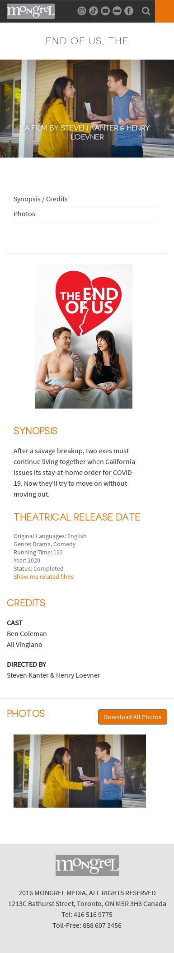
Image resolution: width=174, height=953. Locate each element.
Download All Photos (132, 717)
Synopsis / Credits (41, 198)
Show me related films (44, 576)
